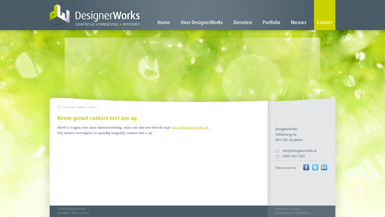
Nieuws (298, 22)
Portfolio (271, 22)
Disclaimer (63, 213)
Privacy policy (81, 213)
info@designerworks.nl (189, 127)
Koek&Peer (303, 213)
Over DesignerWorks (202, 22)
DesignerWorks (284, 213)
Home (164, 22)
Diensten (242, 22)
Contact (324, 22)
